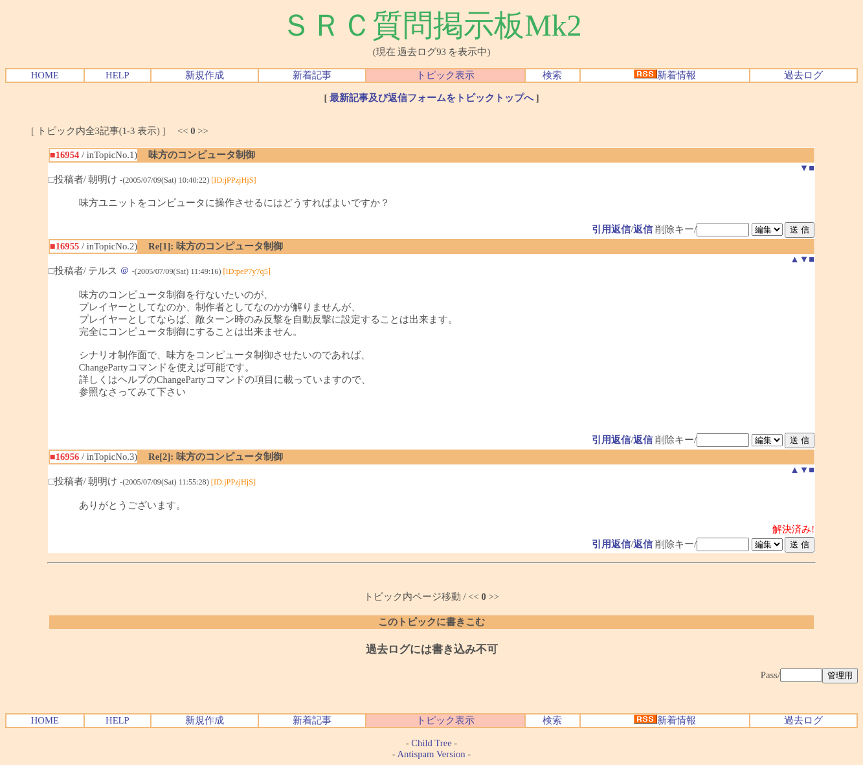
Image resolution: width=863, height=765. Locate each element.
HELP (117, 75)
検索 (552, 75)
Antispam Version (431, 754)
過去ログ (803, 75)
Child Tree (431, 743)
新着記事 (312, 75)
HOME (45, 75)
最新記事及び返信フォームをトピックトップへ (431, 98)
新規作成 (204, 75)
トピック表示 (445, 75)
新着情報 (665, 75)
